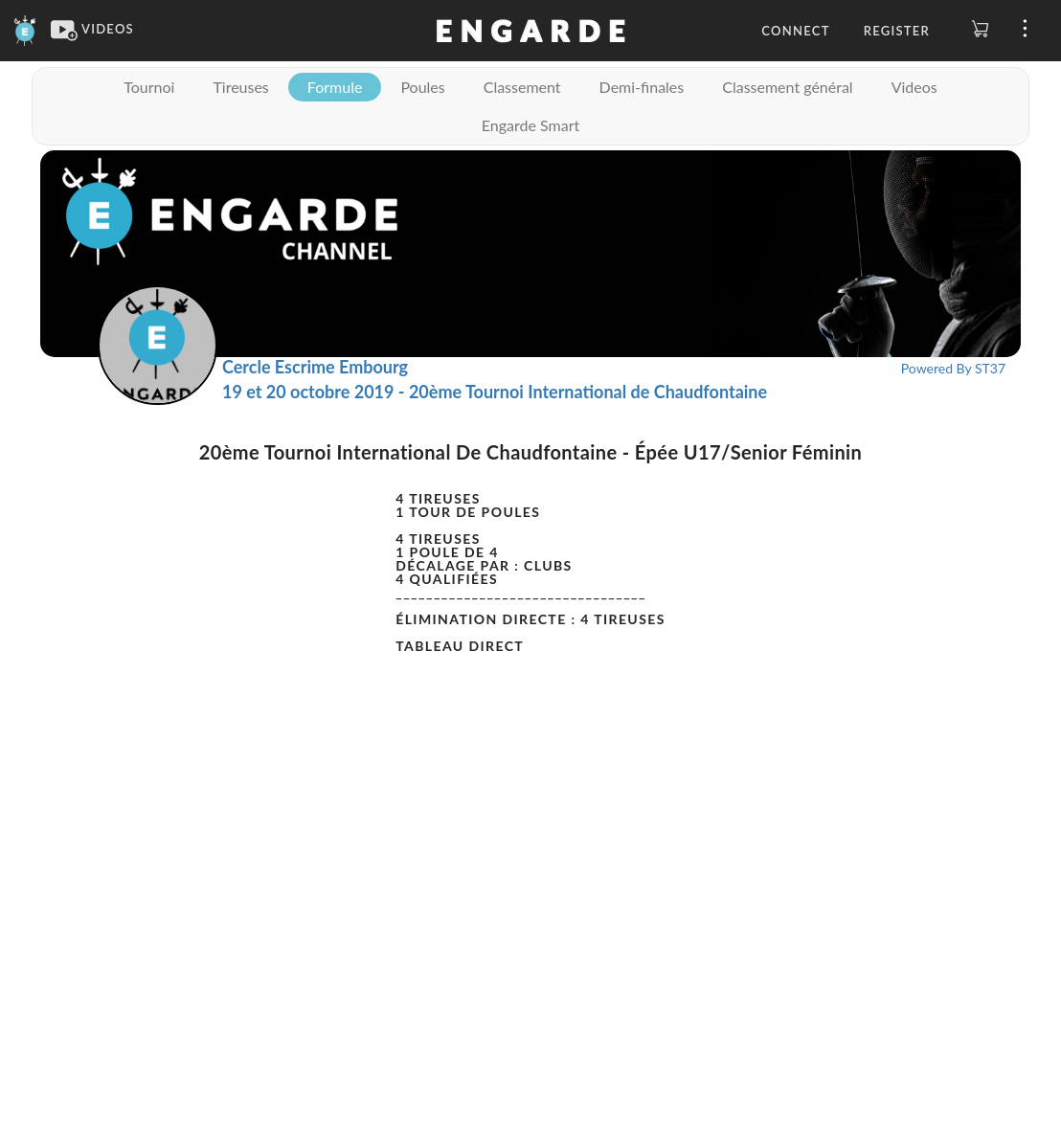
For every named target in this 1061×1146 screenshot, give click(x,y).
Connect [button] (795, 30)
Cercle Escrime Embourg (315, 366)
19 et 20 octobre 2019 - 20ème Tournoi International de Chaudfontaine (494, 391)
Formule (335, 87)
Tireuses (240, 87)
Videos (914, 87)
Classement (522, 87)
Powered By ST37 (953, 368)
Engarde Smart (530, 125)
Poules (422, 87)
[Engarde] (25, 28)
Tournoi (149, 87)
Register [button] (897, 30)
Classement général (787, 87)
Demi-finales (642, 87)
